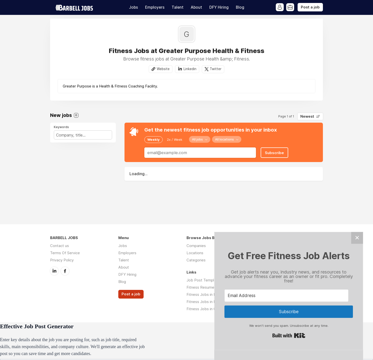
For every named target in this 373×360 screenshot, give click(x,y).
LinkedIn (54, 271)
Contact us (59, 245)
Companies (196, 245)
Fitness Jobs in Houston (207, 301)
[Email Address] (286, 295)
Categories (196, 260)
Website (163, 69)
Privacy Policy (62, 260)
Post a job (310, 7)
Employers (154, 7)
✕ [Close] (357, 237)
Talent (178, 7)
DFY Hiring (219, 7)
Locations (194, 252)
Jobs (133, 7)
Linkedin (190, 69)
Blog (240, 7)
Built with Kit (288, 335)
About (196, 7)
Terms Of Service (65, 252)
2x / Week (174, 139)
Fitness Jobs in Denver (206, 294)
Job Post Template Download (212, 280)
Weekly (153, 139)
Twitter (215, 69)
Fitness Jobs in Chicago (206, 308)
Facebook (65, 271)
